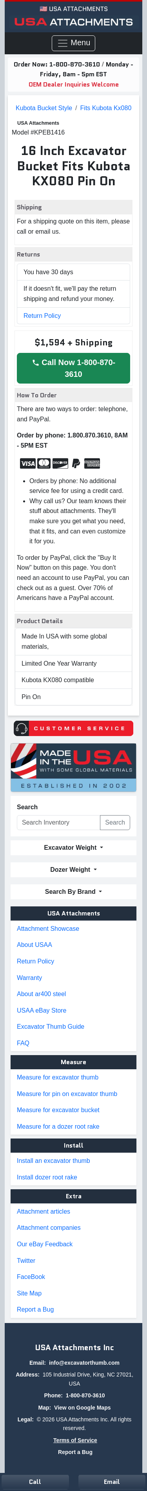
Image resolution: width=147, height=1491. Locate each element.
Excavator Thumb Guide (50, 1026)
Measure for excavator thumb (57, 1077)
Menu (74, 43)
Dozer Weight (71, 869)
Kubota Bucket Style (44, 108)
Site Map (29, 1293)
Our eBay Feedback (45, 1244)
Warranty (29, 977)
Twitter (26, 1260)
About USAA (34, 944)
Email (112, 1481)
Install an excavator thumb (53, 1160)
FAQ (23, 1043)
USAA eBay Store (41, 1010)
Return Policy (42, 315)
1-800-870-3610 (75, 64)
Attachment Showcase (48, 928)
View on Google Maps (82, 1407)
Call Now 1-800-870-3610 (73, 368)
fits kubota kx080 (106, 108)
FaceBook (31, 1276)
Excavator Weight (71, 847)
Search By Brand (71, 891)
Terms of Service (75, 1440)
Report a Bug (35, 1309)
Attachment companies (49, 1227)
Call (35, 1481)
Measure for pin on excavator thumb (67, 1094)
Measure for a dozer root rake (58, 1126)
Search (27, 807)
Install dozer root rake (47, 1177)
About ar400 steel (41, 994)
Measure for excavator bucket (58, 1110)
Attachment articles (43, 1211)
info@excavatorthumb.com (84, 1363)
